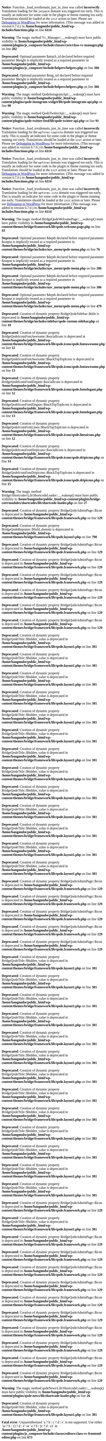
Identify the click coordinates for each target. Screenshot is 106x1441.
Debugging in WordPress (18, 22)
